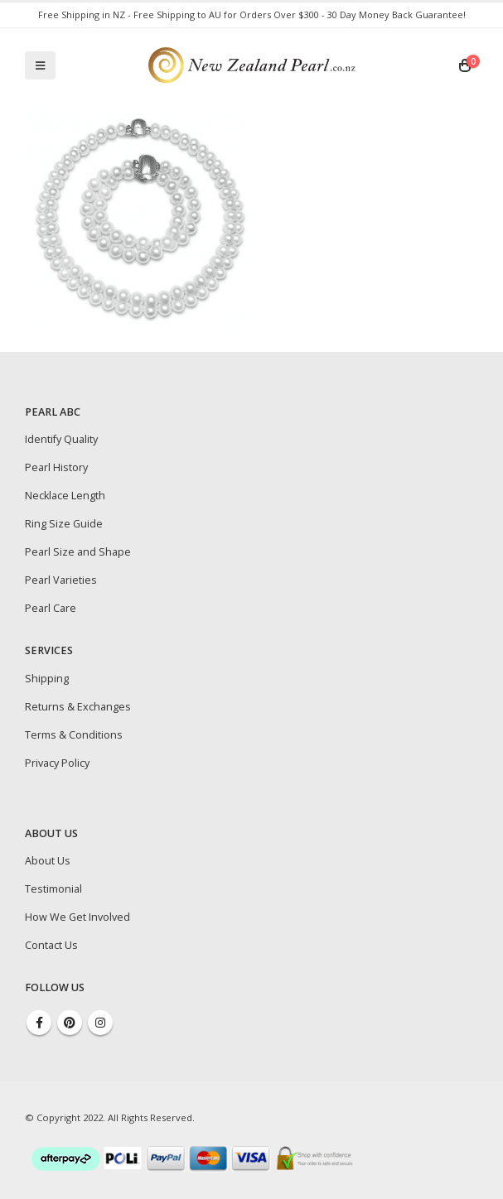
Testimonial (53, 889)
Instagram (100, 1022)
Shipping (47, 679)
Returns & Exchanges (78, 707)
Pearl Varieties (61, 580)
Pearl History (56, 467)
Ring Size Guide (64, 524)
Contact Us (51, 945)
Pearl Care (50, 608)
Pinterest (69, 1022)
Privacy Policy (57, 763)
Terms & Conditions (74, 735)
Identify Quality (61, 439)
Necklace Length (65, 496)
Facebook (39, 1022)
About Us (47, 861)
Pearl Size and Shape (78, 552)
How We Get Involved (77, 917)
